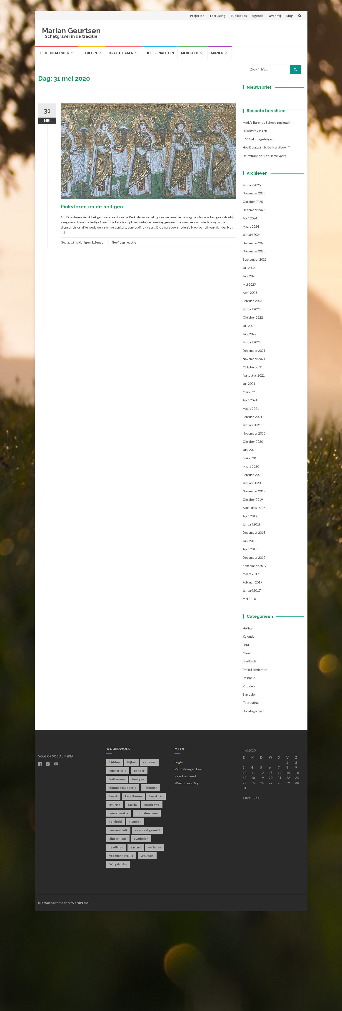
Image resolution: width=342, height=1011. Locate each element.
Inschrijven (271, 181)
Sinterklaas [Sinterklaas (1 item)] (118, 939)
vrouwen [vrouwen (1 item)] (147, 956)
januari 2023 (252, 409)
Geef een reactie (124, 242)
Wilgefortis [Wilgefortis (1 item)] (118, 964)
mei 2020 (249, 558)
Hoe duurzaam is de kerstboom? (266, 247)
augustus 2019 (254, 608)
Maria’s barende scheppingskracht (267, 222)
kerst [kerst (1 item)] (113, 896)
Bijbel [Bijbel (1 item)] (131, 862)
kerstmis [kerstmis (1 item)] (156, 896)
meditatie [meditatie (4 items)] (152, 904)
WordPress (79, 1002)
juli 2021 (249, 483)
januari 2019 (252, 624)
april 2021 (250, 500)
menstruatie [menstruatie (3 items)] (118, 913)
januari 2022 (252, 442)
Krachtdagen (121, 53)
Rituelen (89, 53)
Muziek (217, 53)
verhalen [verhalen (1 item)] (154, 947)
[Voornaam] (271, 154)
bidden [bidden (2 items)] (114, 862)
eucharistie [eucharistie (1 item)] (117, 871)
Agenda (258, 16)
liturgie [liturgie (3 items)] (114, 904)
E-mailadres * (261, 132)
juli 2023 (249, 368)
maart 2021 (251, 508)
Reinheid (249, 778)
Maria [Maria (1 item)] (132, 904)
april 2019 (250, 616)
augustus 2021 (254, 475)
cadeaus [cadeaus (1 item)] (149, 862)
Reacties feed (185, 876)
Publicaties (239, 16)
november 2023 (254, 351)
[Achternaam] (271, 170)
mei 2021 (249, 492)
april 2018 (250, 649)
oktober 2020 (253, 541)
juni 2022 (249, 434)
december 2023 (254, 343)
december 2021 (254, 450)
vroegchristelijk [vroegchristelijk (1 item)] (121, 956)
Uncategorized (253, 811)
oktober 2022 (253, 417)
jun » (256, 898)
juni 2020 (249, 550)
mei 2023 (249, 384)
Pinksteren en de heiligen (92, 206)
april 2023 (250, 393)
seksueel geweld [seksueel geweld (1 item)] (147, 930)
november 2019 (254, 591)
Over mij (275, 16)
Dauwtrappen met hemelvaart (264, 255)
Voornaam (258, 147)
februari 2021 (252, 516)
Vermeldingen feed (189, 869)
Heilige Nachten (160, 53)
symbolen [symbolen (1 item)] (141, 939)
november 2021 (254, 459)
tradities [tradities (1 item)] (116, 947)
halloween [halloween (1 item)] (117, 879)
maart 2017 (251, 674)
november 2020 (254, 533)
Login (179, 862)
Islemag (44, 1002)
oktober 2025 (253, 301)
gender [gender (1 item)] (139, 871)
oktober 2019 (253, 599)
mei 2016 (249, 699)
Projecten (197, 16)
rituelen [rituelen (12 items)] (135, 921)
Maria (246, 753)
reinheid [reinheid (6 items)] (115, 921)
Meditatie (190, 53)
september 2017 (255, 665)
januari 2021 (252, 525)
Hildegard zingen (255, 231)
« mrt (247, 898)
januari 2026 (252, 285)
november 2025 (254, 293)
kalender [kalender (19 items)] (150, 887)
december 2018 (254, 632)
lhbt (246, 745)
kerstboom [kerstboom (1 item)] (133, 896)
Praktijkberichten (255, 769)
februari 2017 (252, 682)
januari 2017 (252, 690)
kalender (98, 242)
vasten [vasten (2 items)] (135, 947)
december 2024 (254, 310)
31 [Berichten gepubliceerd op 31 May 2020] (244, 888)
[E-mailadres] (271, 139)
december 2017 (254, 657)
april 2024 (250, 318)
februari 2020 (252, 574)
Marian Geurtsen (71, 30)
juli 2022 (249, 426)
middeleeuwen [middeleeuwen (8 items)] (147, 913)
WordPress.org (186, 883)
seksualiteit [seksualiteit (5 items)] (118, 930)
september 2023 (255, 359)
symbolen (250, 794)
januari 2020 (252, 583)
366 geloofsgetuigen (258, 239)
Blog (289, 16)
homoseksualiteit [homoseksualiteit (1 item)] (122, 887)
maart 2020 (251, 566)
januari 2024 (252, 335)
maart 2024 (251, 326)
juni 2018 (249, 641)
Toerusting (218, 16)
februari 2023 (252, 401)
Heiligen (84, 242)
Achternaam (259, 163)
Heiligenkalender (53, 53)
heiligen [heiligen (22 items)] (138, 879)
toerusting (251, 803)
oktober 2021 (253, 467)
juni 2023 (249, 376)
